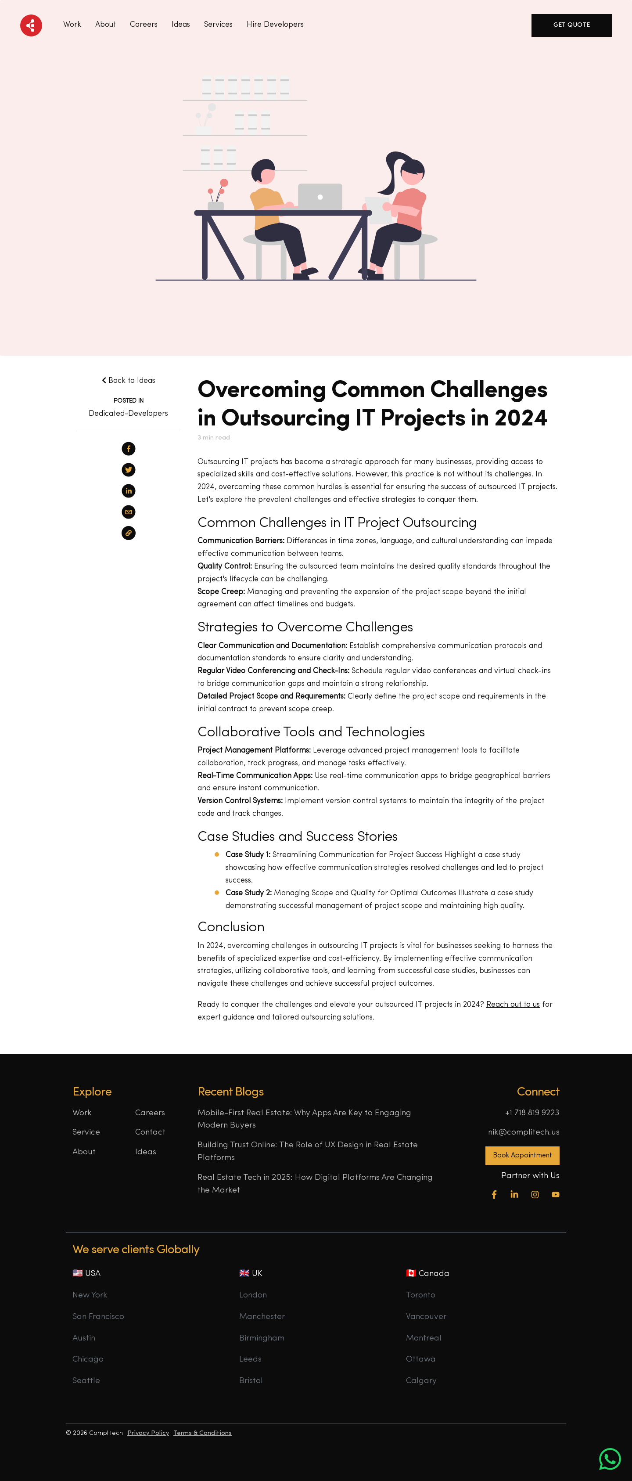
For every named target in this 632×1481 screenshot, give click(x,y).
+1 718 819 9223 (532, 1113)
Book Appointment (522, 1155)
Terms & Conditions (202, 1433)
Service (86, 1132)
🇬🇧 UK (250, 1274)
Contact (150, 1132)
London (253, 1295)
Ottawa (421, 1359)
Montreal (424, 1338)
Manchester (262, 1317)
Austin (83, 1338)
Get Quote (571, 25)
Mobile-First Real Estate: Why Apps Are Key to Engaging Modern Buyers (304, 1119)
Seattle (86, 1381)
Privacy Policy (148, 1433)
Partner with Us (530, 1176)
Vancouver (426, 1317)
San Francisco (98, 1317)
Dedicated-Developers (128, 414)
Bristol (251, 1381)
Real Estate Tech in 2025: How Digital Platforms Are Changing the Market (315, 1184)
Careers (144, 25)
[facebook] (129, 449)
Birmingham (261, 1338)
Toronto (420, 1295)
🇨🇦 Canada (427, 1274)
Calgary (421, 1381)
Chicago (88, 1359)
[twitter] (129, 470)
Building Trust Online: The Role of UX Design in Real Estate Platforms (308, 1151)
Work (72, 25)
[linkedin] (129, 491)
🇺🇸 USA (86, 1274)
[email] (129, 512)
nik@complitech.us (524, 1132)
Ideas (145, 1152)
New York (90, 1295)
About (105, 25)
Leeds (250, 1359)
